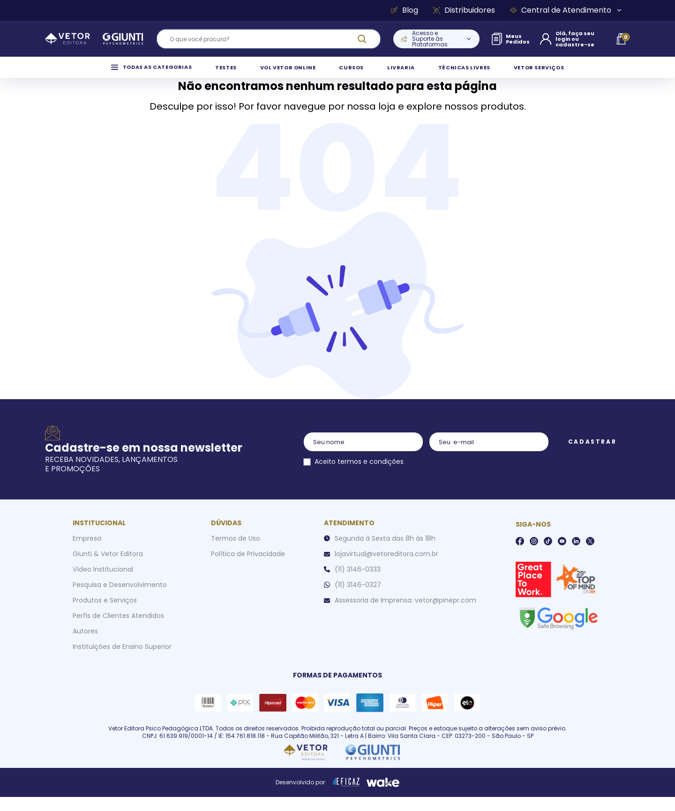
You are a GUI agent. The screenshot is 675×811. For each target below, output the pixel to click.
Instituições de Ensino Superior (122, 660)
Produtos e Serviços (105, 614)
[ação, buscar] (367, 39)
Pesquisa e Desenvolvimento (120, 599)
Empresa (87, 552)
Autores (85, 645)
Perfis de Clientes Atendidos (118, 629)
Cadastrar (592, 456)
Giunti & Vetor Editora (108, 568)
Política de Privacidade (248, 568)
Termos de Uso (235, 552)
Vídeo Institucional (103, 583)
